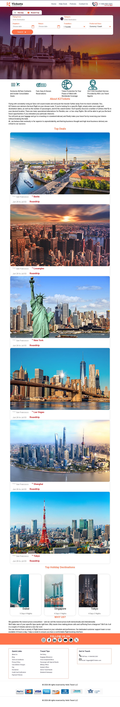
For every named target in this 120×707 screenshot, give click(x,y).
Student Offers (44, 667)
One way (21, 13)
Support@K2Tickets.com (90, 659)
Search (20, 32)
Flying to (67, 17)
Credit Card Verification (19, 672)
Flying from (17, 17)
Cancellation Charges (18, 664)
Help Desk (63, 4)
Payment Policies (17, 675)
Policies (73, 4)
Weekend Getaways (46, 672)
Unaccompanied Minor (47, 659)
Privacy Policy (16, 662)
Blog (13, 657)
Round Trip (35, 13)
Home (53, 4)
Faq (13, 667)
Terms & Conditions (18, 659)
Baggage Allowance (46, 657)
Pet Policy (43, 654)
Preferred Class (95, 23)
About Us (14, 654)
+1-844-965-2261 (106, 4)
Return (40, 23)
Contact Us (83, 4)
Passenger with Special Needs (49, 662)
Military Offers (44, 664)
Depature (16, 23)
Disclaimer (15, 670)
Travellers (67, 23)
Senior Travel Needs (46, 670)
